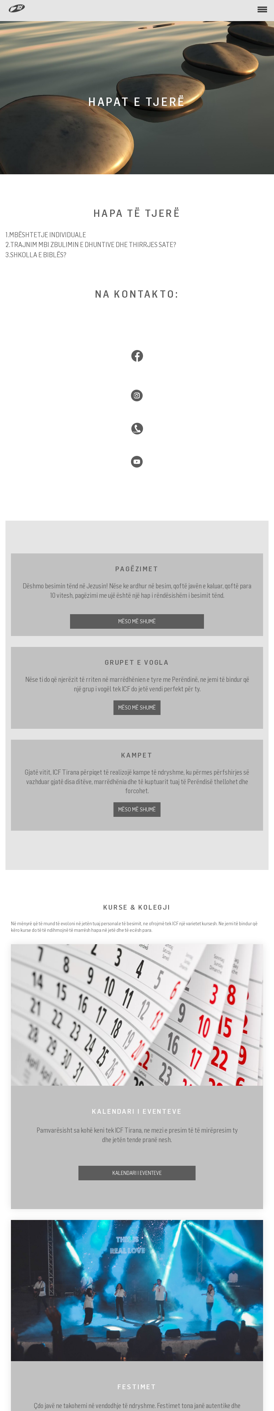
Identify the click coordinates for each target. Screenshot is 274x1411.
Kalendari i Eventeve (137, 1173)
